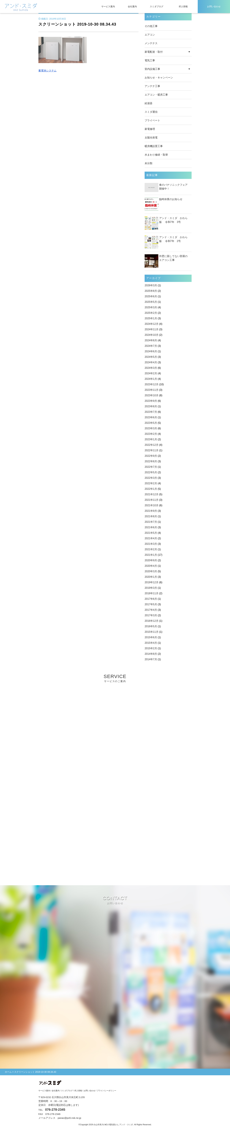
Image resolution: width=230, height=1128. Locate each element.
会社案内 (132, 6)
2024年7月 (151, 346)
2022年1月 (151, 488)
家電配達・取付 (154, 51)
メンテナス (151, 43)
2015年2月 (151, 648)
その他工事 (151, 26)
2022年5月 (151, 472)
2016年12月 (151, 620)
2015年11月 (151, 631)
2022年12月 (151, 445)
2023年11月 (151, 390)
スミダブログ (156, 6)
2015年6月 (151, 637)
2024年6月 (151, 351)
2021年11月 (151, 499)
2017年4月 (151, 609)
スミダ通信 (151, 111)
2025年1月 (151, 318)
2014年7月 (151, 659)
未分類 (148, 163)
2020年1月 (151, 576)
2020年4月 (151, 565)
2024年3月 (151, 368)
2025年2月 (151, 313)
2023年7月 (151, 412)
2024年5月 (151, 357)
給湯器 (148, 103)
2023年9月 (151, 401)
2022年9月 (151, 455)
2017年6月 (151, 598)
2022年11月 (151, 450)
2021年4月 (151, 538)
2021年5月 (151, 532)
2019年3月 (151, 587)
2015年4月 (151, 642)
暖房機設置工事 (154, 146)
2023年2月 (151, 434)
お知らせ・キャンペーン (159, 77)
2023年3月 (151, 428)
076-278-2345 (55, 1110)
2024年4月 (151, 362)
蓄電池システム (47, 70)
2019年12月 (151, 582)
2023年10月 (151, 395)
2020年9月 (151, 560)
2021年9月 (151, 510)
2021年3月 (151, 543)
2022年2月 (151, 483)
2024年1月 (151, 379)
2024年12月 (151, 324)
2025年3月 (151, 307)
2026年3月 (151, 285)
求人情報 (183, 6)
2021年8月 (151, 516)
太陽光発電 (151, 137)
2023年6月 (151, 417)
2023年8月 (151, 406)
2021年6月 (151, 527)
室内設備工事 (152, 69)
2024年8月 (151, 340)
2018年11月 (151, 593)
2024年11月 (151, 329)
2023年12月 (151, 384)
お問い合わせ (214, 6)
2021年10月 (151, 505)
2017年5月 (151, 604)
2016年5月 (151, 626)
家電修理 (150, 129)
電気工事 (150, 60)
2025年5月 (151, 302)
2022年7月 (151, 466)
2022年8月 (151, 461)
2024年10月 (151, 335)
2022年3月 (151, 477)
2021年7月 (151, 521)
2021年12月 (151, 494)
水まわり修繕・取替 (156, 154)
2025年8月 (151, 291)
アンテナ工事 (152, 86)
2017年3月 (151, 615)
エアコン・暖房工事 (156, 94)
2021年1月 (151, 554)
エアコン (150, 34)
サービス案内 (108, 6)
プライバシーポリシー (106, 1091)
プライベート (152, 120)
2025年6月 (151, 296)
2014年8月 (151, 653)
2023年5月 (151, 423)
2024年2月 (151, 373)
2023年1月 (151, 439)
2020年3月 (151, 571)
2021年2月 (151, 549)
